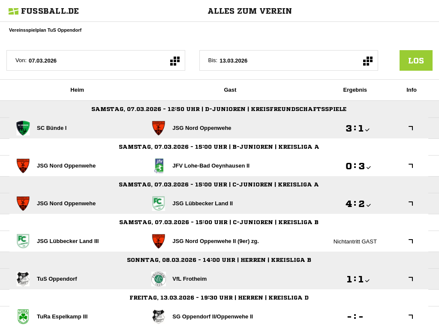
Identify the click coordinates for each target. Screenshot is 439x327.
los (416, 60)
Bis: (213, 60)
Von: (21, 60)
